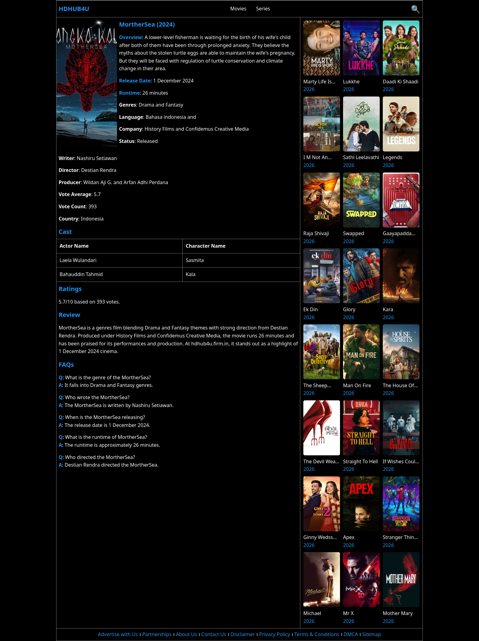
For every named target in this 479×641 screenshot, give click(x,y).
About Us (186, 634)
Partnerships (157, 634)
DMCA (351, 634)
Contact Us (213, 634)
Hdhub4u (74, 9)
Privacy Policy (274, 634)
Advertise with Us (118, 634)
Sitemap (371, 634)
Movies (238, 8)
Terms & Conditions (316, 634)
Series (263, 8)
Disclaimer (243, 634)
